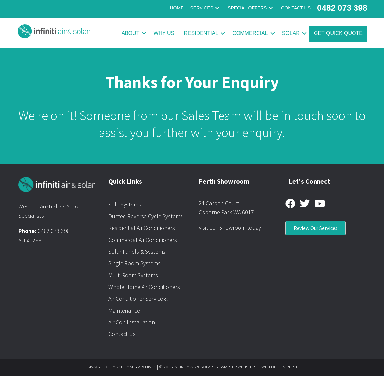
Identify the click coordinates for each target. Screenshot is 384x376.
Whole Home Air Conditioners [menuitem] (144, 287)
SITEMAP (127, 367)
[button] (217, 8)
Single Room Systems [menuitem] (134, 263)
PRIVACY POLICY (100, 367)
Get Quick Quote (338, 33)
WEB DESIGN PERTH (280, 367)
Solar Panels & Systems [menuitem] (136, 251)
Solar (291, 33)
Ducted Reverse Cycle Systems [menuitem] (145, 216)
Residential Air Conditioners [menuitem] (141, 228)
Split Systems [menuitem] (124, 204)
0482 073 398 (54, 231)
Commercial (250, 33)
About (130, 33)
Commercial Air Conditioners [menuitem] (142, 239)
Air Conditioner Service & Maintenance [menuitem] (138, 304)
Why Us (164, 33)
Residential (201, 33)
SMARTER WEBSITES (238, 367)
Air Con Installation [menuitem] (131, 322)
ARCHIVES (147, 367)
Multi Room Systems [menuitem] (133, 275)
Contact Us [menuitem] (122, 334)
